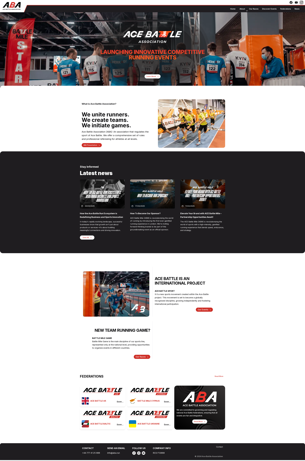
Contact (219, 447)
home (232, 9)
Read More (219, 376)
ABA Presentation (90, 145)
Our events (203, 309)
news (297, 9)
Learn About (152, 77)
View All (86, 237)
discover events (269, 9)
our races (253, 9)
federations (285, 9)
